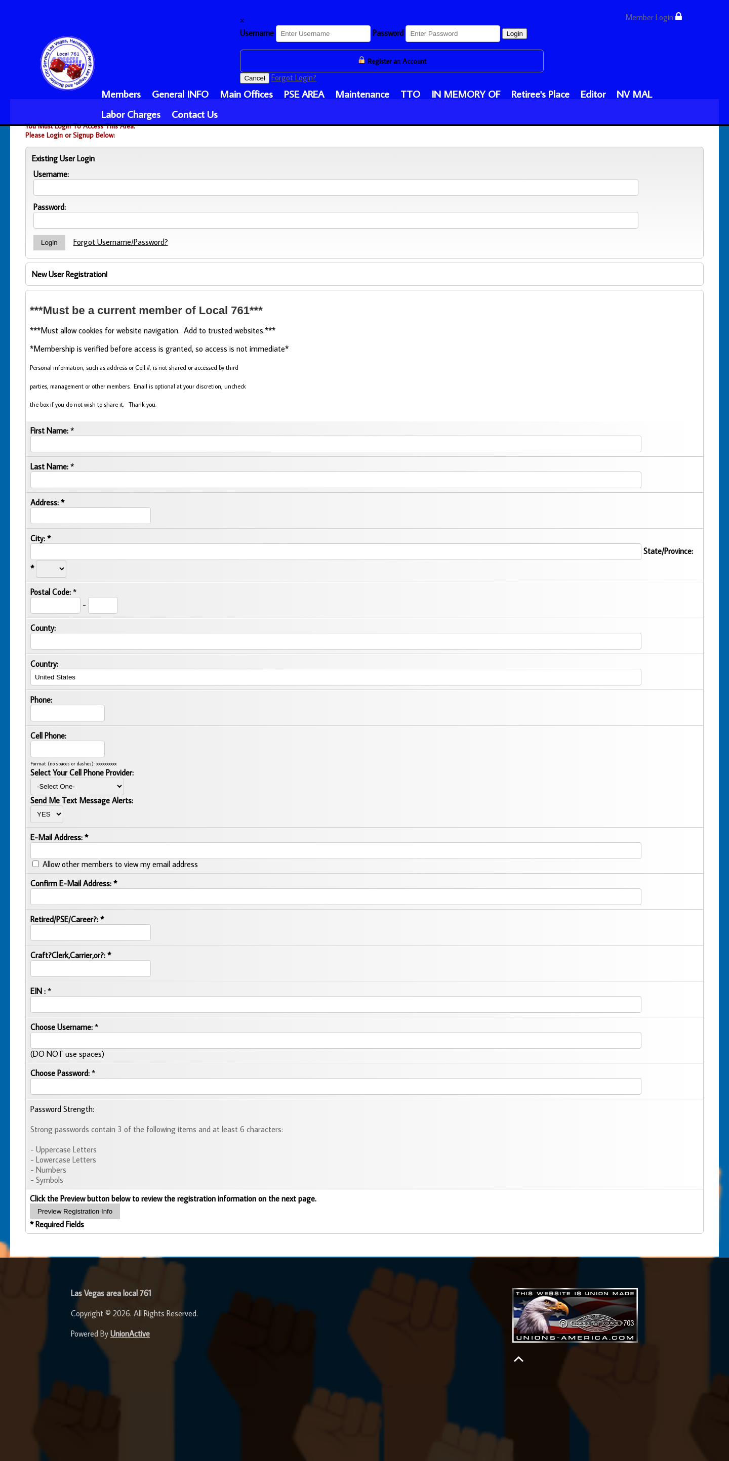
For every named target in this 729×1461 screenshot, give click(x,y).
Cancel (254, 78)
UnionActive (130, 1333)
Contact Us (195, 113)
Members (121, 93)
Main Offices (246, 93)
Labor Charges (130, 113)
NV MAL (634, 93)
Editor (593, 93)
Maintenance (362, 93)
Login (514, 33)
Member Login (653, 17)
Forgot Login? (293, 77)
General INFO (180, 93)
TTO (410, 93)
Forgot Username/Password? (120, 242)
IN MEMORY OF (465, 93)
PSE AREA (304, 93)
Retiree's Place (540, 93)
